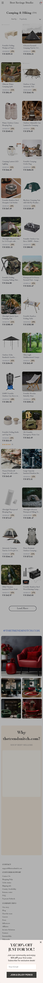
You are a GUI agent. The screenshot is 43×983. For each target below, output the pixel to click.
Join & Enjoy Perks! (21, 974)
